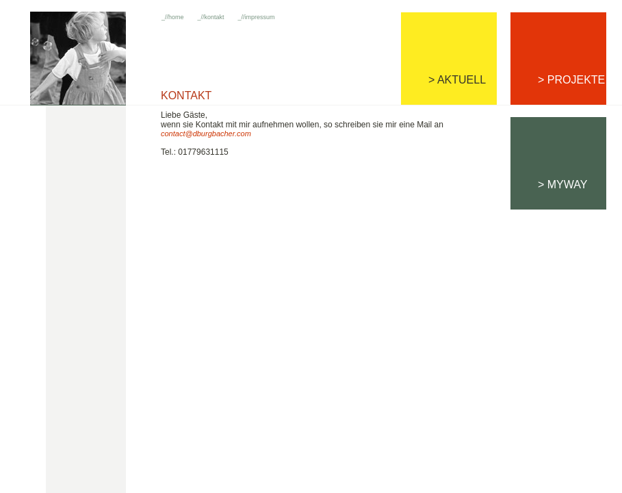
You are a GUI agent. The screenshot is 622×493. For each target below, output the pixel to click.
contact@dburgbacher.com (206, 133)
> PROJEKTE (571, 80)
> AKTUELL (457, 80)
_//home (172, 17)
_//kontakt (211, 17)
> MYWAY (562, 184)
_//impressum (256, 17)
